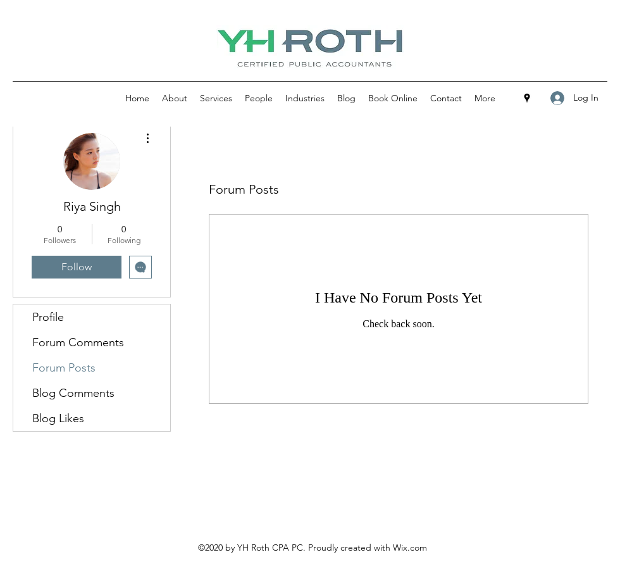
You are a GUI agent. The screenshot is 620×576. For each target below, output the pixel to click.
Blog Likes (58, 418)
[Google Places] (527, 98)
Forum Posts (64, 368)
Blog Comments (73, 393)
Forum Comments (78, 342)
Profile (48, 317)
